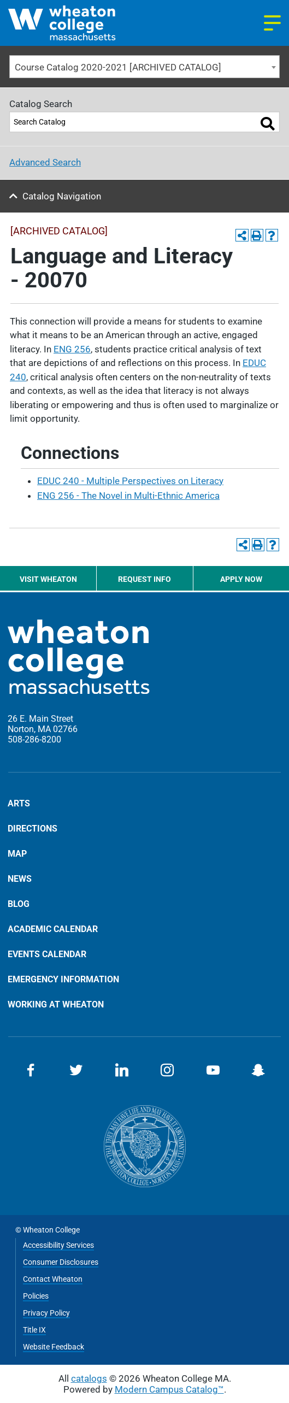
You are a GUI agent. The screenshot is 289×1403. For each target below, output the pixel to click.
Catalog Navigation (61, 196)
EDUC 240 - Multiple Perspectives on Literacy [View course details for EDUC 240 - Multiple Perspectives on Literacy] (130, 480)
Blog (19, 904)
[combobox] (144, 67)
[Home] (76, 22)
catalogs (89, 1378)
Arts (19, 803)
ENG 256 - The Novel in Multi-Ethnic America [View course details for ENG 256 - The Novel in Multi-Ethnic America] (128, 495)
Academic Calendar (53, 929)
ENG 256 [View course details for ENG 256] (72, 349)
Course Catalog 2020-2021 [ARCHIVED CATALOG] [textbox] (118, 67)
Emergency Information (63, 979)
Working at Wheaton (56, 1004)
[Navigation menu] (272, 23)
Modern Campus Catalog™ (169, 1389)
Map (17, 853)
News (20, 878)
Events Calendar (47, 954)
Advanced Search (45, 162)
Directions (32, 828)
